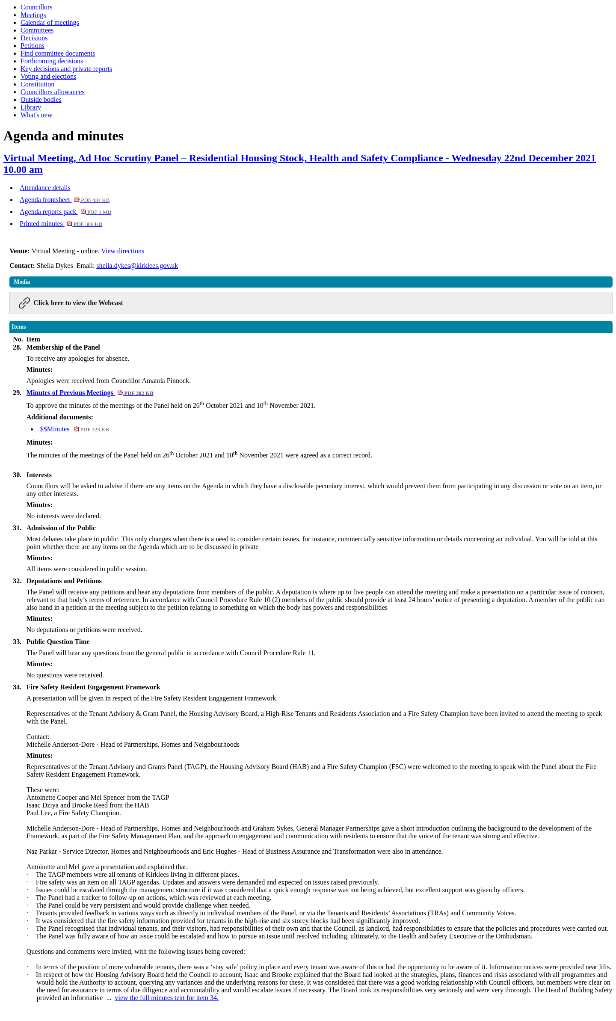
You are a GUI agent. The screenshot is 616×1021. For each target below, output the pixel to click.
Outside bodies (41, 99)
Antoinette (41, 866)
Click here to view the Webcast (78, 302)
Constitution (37, 84)
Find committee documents (58, 53)
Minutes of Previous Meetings (90, 392)
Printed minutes (61, 223)
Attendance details (45, 187)
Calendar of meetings (50, 22)
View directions (122, 251)
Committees (37, 30)
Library (31, 107)
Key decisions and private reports (66, 68)
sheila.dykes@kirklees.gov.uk (137, 265)
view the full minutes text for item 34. (167, 997)
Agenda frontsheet (65, 199)
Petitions (32, 45)
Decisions (34, 38)
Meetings (33, 14)
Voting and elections (48, 76)
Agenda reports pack (65, 211)
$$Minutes (74, 429)
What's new (36, 115)
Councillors (37, 7)
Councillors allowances (53, 91)
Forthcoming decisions (52, 61)
